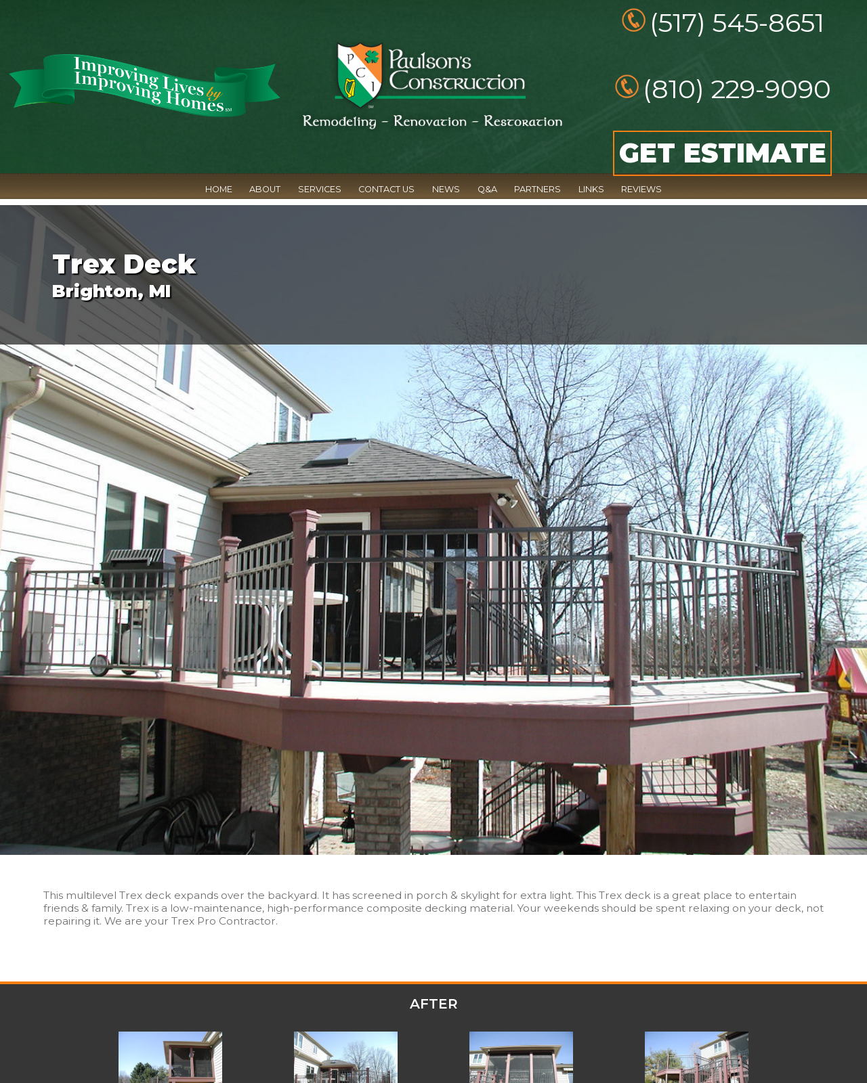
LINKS (591, 189)
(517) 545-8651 (737, 23)
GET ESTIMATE (722, 153)
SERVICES (319, 189)
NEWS (446, 189)
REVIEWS (641, 189)
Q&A (487, 189)
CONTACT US (386, 189)
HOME (218, 189)
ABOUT (264, 189)
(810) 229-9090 (737, 89)
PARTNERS (537, 189)
